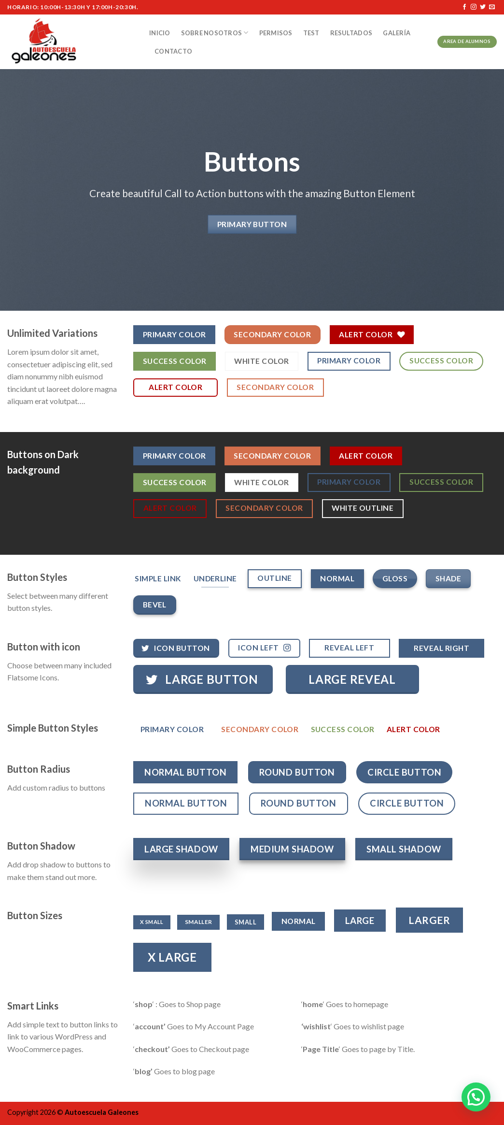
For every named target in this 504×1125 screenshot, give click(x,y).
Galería (396, 33)
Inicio (159, 33)
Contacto (173, 51)
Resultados (351, 33)
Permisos (276, 33)
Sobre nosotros (215, 32)
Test (311, 33)
